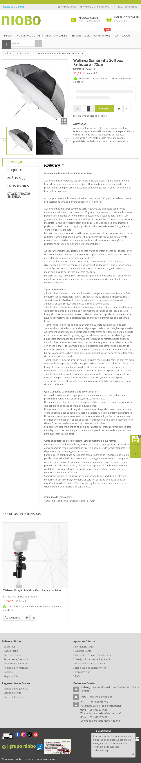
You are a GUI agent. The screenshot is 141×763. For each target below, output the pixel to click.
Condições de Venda (15, 663)
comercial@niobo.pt (101, 696)
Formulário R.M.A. (84, 646)
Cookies (8, 672)
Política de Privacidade (16, 667)
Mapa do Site (11, 676)
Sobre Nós (9, 646)
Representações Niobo (16, 659)
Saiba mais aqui (101, 750)
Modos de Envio (12, 692)
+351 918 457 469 (98, 717)
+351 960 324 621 (98, 709)
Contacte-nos (82, 672)
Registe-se (8, 6)
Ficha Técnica (18, 186)
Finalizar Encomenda (126, 6)
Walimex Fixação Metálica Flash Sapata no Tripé (32, 590)
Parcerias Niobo (12, 655)
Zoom (64, 121)
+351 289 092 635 (98, 702)
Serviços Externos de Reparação (93, 659)
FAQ (77, 676)
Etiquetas (15, 170)
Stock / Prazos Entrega (18, 195)
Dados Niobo (11, 650)
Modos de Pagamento (16, 688)
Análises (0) (16, 178)
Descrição (15, 162)
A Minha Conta (68, 6)
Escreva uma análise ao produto (90, 115)
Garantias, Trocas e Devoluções (93, 655)
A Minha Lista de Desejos (96, 6)
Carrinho (14, 617)
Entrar (21, 6)
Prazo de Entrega (13, 697)
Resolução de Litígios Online (90, 667)
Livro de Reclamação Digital (90, 663)
